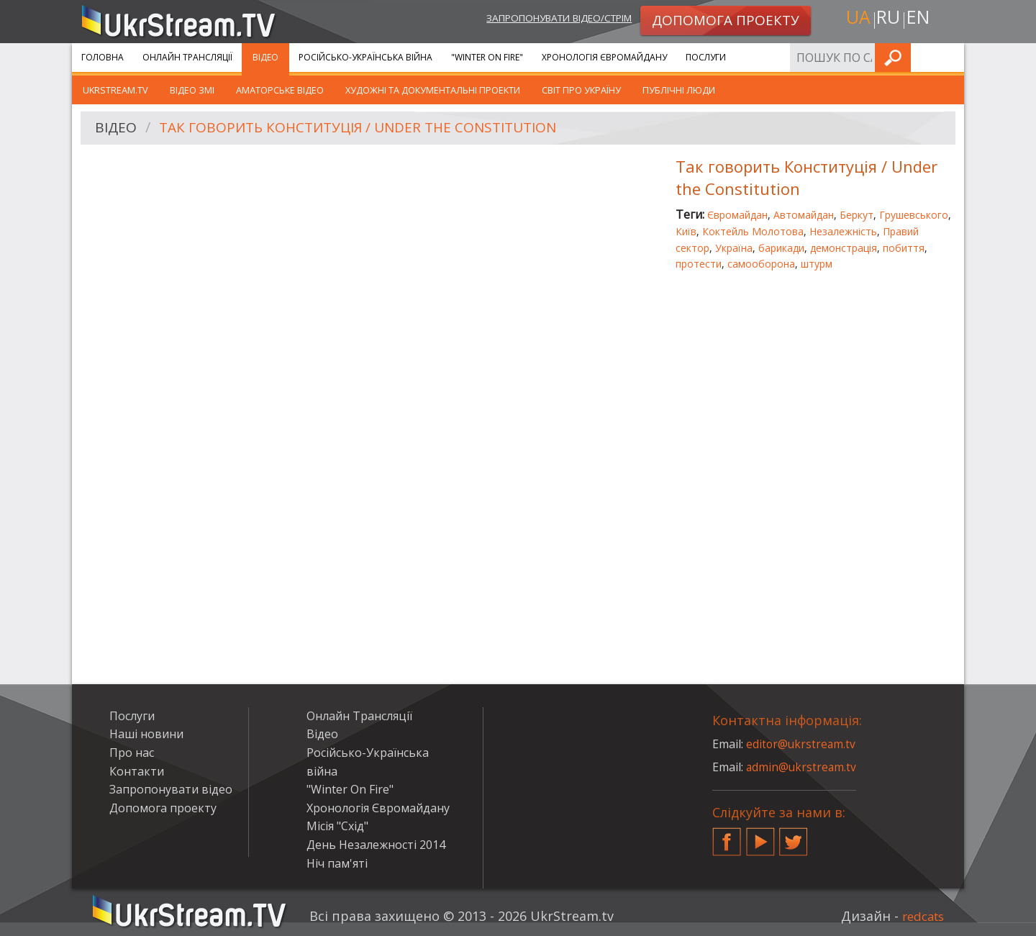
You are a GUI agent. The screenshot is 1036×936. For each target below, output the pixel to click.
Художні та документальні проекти (432, 89)
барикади (781, 248)
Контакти (136, 771)
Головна (102, 57)
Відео (265, 57)
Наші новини (146, 734)
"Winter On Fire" (487, 57)
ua (855, 19)
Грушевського (913, 215)
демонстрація (843, 248)
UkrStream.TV (115, 89)
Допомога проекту (163, 808)
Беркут (856, 215)
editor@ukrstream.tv (802, 744)
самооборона (761, 264)
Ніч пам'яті (337, 863)
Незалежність (843, 231)
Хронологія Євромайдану (604, 57)
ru (888, 19)
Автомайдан (803, 215)
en (920, 19)
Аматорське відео (280, 89)
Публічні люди (678, 89)
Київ (686, 231)
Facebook (726, 836)
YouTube (760, 836)
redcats (920, 915)
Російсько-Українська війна (365, 57)
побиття (903, 248)
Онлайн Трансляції (187, 57)
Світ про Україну (581, 89)
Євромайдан (737, 215)
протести (699, 264)
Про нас (131, 752)
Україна (734, 248)
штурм (816, 264)
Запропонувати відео (170, 789)
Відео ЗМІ (192, 89)
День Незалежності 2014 (375, 845)
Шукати (949, 57)
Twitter (793, 836)
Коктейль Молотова (753, 231)
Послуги (706, 57)
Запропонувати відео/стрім (548, 19)
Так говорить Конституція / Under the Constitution (368, 128)
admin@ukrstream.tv (802, 767)
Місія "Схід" (337, 826)
